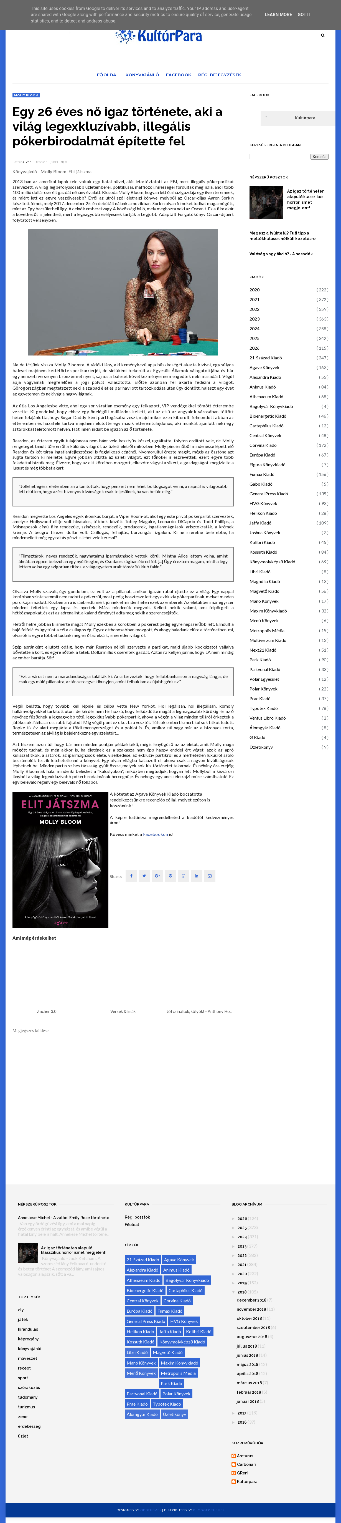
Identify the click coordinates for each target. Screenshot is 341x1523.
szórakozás (29, 1387)
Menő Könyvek (264, 620)
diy (21, 1310)
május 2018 (247, 1364)
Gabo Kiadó (261, 483)
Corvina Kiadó (263, 445)
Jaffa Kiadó (260, 522)
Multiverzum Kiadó (268, 640)
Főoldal (108, 74)
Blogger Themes (209, 1510)
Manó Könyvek (264, 601)
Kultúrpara (305, 117)
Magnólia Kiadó (265, 581)
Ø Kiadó (257, 737)
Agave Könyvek (264, 367)
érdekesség (29, 1426)
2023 (254, 318)
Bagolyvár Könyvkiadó (271, 406)
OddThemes (150, 1510)
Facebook (179, 74)
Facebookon (155, 834)
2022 (254, 309)
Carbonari (246, 1464)
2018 (242, 1292)
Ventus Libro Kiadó (268, 717)
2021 (254, 299)
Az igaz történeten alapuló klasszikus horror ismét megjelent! (306, 199)
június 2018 (247, 1355)
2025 (254, 338)
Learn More (278, 14)
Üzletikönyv (261, 747)
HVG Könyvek (263, 503)
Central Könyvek (265, 435)
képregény (28, 1339)
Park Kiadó (260, 659)
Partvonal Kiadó (265, 669)
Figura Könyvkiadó (268, 464)
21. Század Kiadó (266, 357)
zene (22, 1416)
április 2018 (247, 1373)
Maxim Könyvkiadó (268, 610)
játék (23, 1319)
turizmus (26, 1407)
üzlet (23, 1436)
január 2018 (248, 1401)
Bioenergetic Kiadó (268, 415)
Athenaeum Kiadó (266, 396)
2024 (254, 328)
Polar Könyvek (264, 688)
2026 (254, 348)
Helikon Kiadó (263, 513)
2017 (242, 1413)
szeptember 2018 (253, 1327)
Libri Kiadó (260, 571)
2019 (242, 1283)
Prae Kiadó (260, 698)
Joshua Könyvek (265, 532)
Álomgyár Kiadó (265, 727)
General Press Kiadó (269, 493)
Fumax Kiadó (262, 474)
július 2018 (247, 1346)
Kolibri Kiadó (262, 542)
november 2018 (251, 1309)
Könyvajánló (142, 74)
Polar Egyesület (264, 679)
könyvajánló (29, 1349)
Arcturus (245, 1456)
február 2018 (249, 1392)
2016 (242, 1422)
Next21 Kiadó (263, 649)
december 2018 (251, 1300)
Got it (304, 14)
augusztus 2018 (252, 1337)
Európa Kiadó (262, 454)
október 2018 (249, 1318)
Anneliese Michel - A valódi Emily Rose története (63, 1218)
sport (23, 1378)
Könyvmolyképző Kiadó (272, 561)
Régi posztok (137, 1217)
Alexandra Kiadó (265, 377)
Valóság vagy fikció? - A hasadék (281, 254)
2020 (254, 289)
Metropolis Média (267, 630)
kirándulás (28, 1329)
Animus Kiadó (263, 386)
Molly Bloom (26, 95)
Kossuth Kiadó (263, 551)
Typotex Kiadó (264, 708)
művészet (27, 1358)
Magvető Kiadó (264, 591)
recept (24, 1368)
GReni (27, 162)
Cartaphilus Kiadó (267, 425)
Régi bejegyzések (219, 74)
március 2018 (249, 1383)
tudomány (28, 1397)
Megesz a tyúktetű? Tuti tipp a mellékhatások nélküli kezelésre (283, 236)
